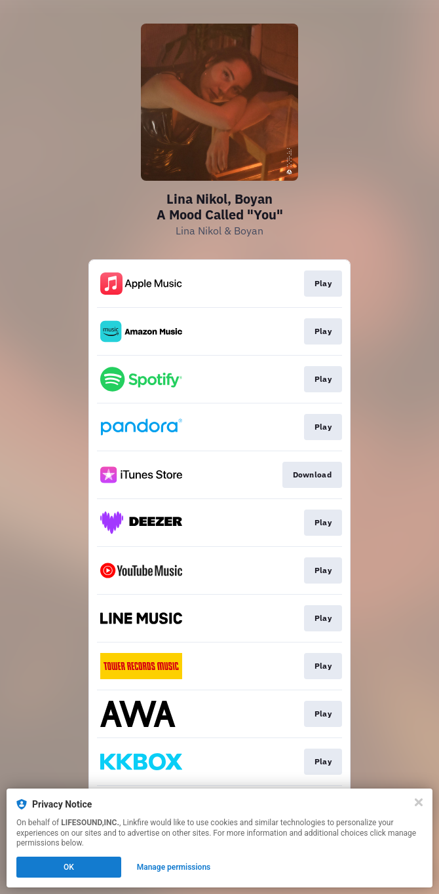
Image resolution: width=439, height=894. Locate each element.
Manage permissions (174, 867)
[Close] (418, 802)
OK (69, 867)
